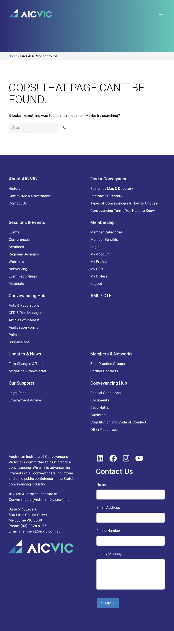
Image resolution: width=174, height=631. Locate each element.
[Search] (65, 128)
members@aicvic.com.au (39, 531)
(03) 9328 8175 (34, 526)
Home (13, 56)
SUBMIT (108, 603)
